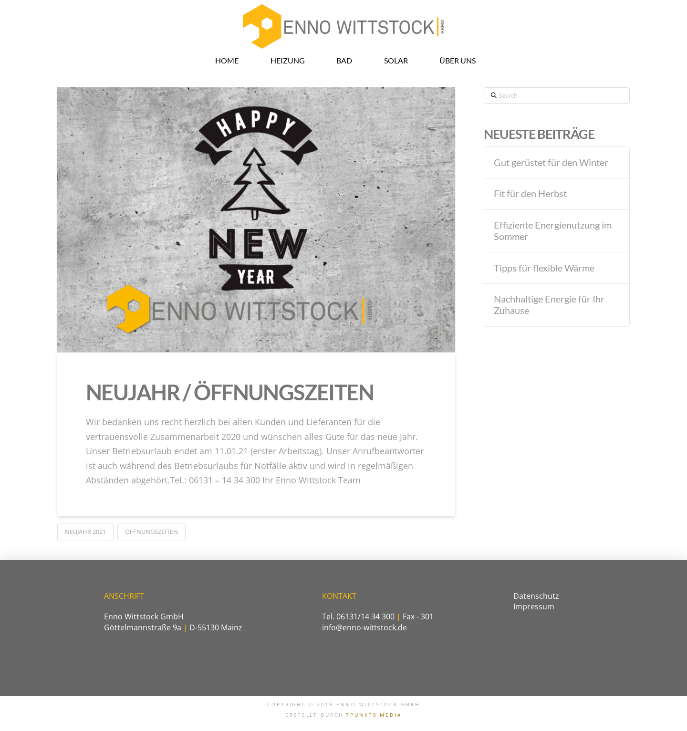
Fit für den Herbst (530, 193)
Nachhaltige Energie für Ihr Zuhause (549, 304)
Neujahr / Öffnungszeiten (230, 392)
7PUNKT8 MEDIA (373, 715)
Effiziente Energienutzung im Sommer (553, 230)
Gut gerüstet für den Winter (551, 162)
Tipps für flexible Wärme (544, 267)
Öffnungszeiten (151, 531)
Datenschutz (536, 596)
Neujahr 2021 (85, 531)
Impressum (533, 606)
